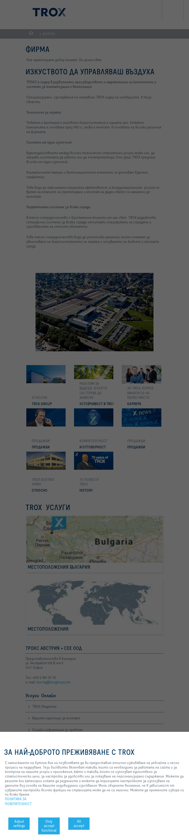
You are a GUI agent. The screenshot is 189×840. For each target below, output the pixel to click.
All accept (79, 823)
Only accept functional (48, 826)
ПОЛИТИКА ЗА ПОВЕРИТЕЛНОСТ (18, 801)
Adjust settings (19, 823)
